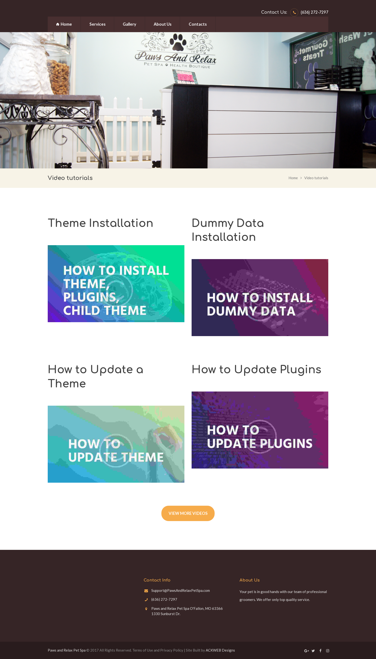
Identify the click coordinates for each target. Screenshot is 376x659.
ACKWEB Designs (220, 650)
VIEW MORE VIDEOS (188, 513)
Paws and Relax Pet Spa (67, 650)
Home (293, 178)
